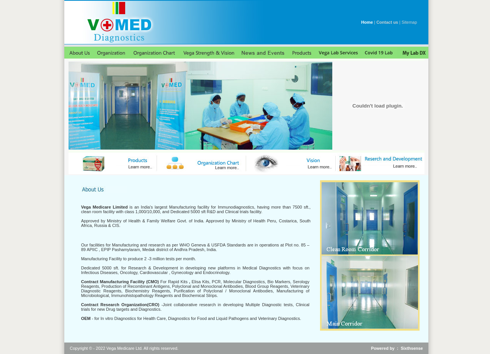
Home (367, 22)
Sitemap (409, 22)
